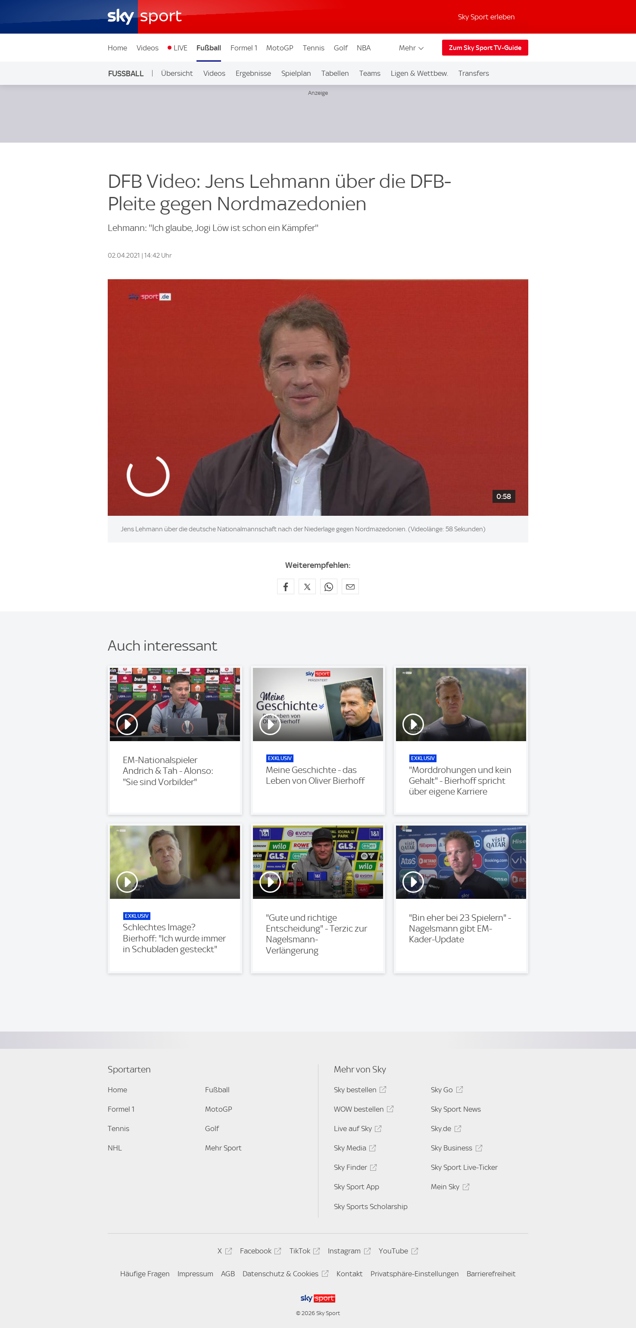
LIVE (180, 48)
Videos (148, 48)
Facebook (259, 1252)
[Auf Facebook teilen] (285, 586)
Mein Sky (449, 1188)
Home (117, 48)
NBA (364, 48)
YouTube (397, 1252)
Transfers (473, 73)
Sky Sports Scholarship (371, 1206)
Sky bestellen (359, 1091)
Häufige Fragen (145, 1273)
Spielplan (296, 73)
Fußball (208, 48)
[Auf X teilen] (307, 586)
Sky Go (445, 1091)
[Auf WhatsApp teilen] (328, 586)
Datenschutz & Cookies (284, 1275)
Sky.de (444, 1130)
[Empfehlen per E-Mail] (350, 586)
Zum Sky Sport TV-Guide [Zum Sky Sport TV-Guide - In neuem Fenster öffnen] (485, 48)
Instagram (348, 1252)
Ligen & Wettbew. (419, 73)
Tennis (313, 48)
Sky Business (455, 1149)
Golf (341, 48)
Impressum (195, 1273)
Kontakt (350, 1273)
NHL (115, 1148)
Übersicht (177, 73)
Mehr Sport (223, 1148)
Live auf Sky (356, 1130)
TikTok (304, 1252)
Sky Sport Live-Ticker (464, 1167)
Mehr (412, 48)
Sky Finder (354, 1169)
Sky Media (354, 1149)
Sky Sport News (456, 1109)
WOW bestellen (362, 1110)
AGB (228, 1273)
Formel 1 (244, 48)
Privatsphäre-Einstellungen (415, 1273)
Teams (369, 73)
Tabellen (335, 73)
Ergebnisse (253, 73)
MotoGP (279, 48)
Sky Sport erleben (486, 16)
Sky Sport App (356, 1186)
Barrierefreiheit (491, 1273)
